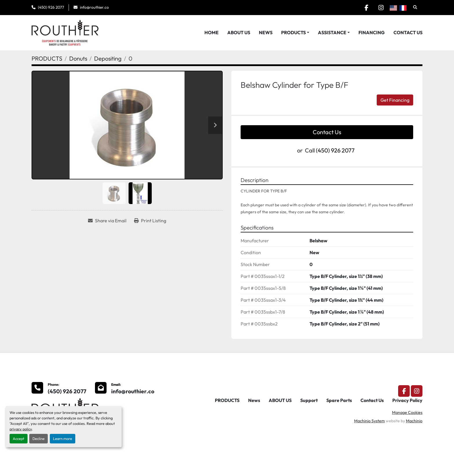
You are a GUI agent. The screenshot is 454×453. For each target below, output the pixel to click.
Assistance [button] (332, 32)
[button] (295, 32)
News (265, 32)
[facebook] (366, 7)
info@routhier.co (94, 7)
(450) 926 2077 (51, 7)
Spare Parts (339, 400)
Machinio (414, 420)
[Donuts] (78, 58)
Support (309, 400)
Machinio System (369, 420)
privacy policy (21, 429)
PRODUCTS (293, 32)
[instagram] (381, 7)
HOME (211, 32)
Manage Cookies (407, 412)
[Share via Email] (107, 220)
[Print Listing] (150, 220)
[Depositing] (108, 58)
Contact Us (407, 32)
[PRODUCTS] (47, 58)
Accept (18, 438)
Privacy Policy (407, 400)
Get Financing (394, 100)
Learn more (62, 438)
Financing (371, 32)
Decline (38, 438)
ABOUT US (238, 32)
